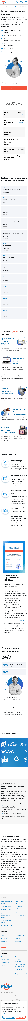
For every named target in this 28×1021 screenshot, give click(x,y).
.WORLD (5, 232)
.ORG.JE (5, 276)
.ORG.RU (5, 220)
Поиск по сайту (5, 957)
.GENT (4, 244)
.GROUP (5, 310)
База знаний (5, 962)
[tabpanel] (14, 130)
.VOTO (4, 286)
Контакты (4, 938)
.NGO (4, 187)
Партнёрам (18, 957)
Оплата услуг (5, 959)
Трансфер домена (6, 906)
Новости (17, 938)
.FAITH (4, 208)
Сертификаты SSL (6, 925)
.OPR (4, 198)
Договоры (4, 941)
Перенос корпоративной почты (6, 915)
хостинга (18, 871)
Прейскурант (21, 114)
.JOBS (4, 266)
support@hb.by (20, 621)
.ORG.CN (5, 255)
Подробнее (5, 1013)
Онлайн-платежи (20, 915)
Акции (3, 947)
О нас (2, 935)
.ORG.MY (5, 298)
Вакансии (18, 941)
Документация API (21, 974)
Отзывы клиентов (20, 935)
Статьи (3, 965)
